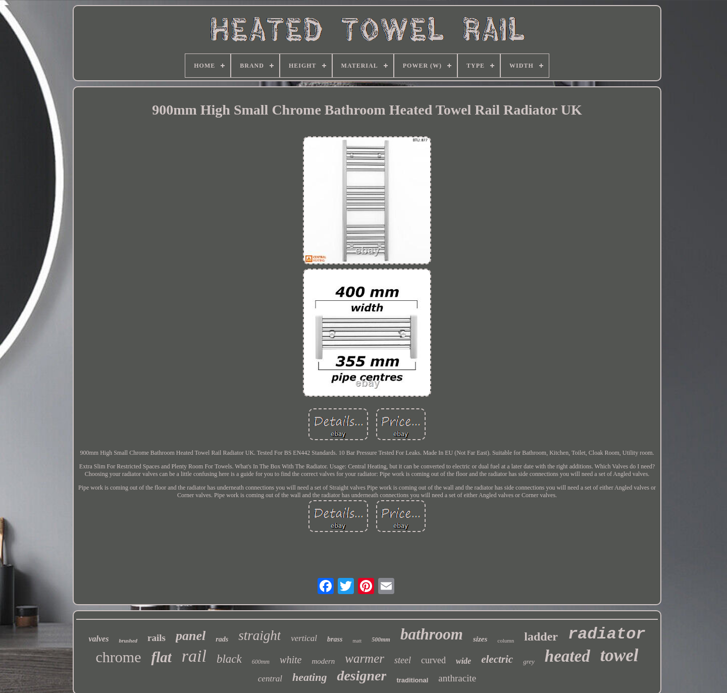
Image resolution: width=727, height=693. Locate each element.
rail (194, 656)
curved (433, 660)
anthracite (457, 678)
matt (356, 641)
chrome (118, 657)
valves (98, 638)
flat (161, 657)
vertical (304, 638)
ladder (541, 636)
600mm (261, 661)
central (270, 678)
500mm (381, 639)
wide (463, 661)
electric (497, 659)
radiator (607, 634)
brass (334, 639)
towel (619, 655)
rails (156, 637)
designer (361, 675)
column (505, 640)
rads (222, 639)
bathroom (431, 634)
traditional (412, 680)
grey (529, 661)
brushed (128, 640)
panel (190, 635)
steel (402, 660)
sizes (480, 639)
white (290, 659)
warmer (364, 658)
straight (259, 635)
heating (309, 677)
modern (323, 661)
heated (567, 656)
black (229, 659)
